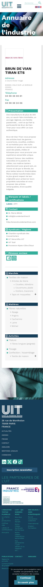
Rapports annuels (5, 560)
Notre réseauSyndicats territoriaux (19, 527)
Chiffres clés (5, 524)
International (33, 523)
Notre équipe (17, 521)
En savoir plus (26, 582)
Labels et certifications (6, 529)
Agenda (5, 435)
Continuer (25, 577)
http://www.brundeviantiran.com (21, 222)
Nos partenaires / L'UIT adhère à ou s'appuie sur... (20, 545)
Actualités (6, 431)
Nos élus (18, 517)
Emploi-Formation (32, 527)
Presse (5, 439)
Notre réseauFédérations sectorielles (19, 535)
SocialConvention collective (32, 519)
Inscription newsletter (19, 469)
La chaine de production (6, 519)
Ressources (6, 568)
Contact (5, 443)
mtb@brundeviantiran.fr (19, 216)
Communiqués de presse (6, 564)
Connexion (6, 455)
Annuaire (6, 447)
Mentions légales (10, 451)
